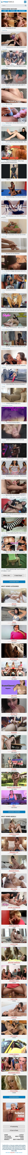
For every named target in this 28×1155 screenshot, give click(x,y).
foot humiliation (6, 87)
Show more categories (14, 811)
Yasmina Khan (14, 826)
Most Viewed (22, 10)
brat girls (4, 236)
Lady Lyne (14, 992)
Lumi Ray (14, 1010)
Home (7, 1)
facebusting (14, 1126)
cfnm (3, 292)
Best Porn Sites (18, 1139)
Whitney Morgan (14, 955)
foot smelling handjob (7, 329)
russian (14, 725)
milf (14, 798)
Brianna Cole (14, 973)
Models (6, 1139)
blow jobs (4, 49)
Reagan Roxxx (14, 863)
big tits (4, 441)
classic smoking (6, 348)
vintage (14, 633)
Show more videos (14, 581)
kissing (4, 367)
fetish (14, 762)
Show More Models (14, 1097)
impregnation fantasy (7, 405)
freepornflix (12, 1152)
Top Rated (12, 10)
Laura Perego (14, 1047)
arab (14, 615)
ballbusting (5, 535)
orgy (14, 670)
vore (3, 478)
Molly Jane (12, 497)
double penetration (6, 125)
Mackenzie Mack (14, 1065)
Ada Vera (14, 882)
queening (4, 30)
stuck (3, 386)
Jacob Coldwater (14, 900)
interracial (14, 651)
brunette (24, 497)
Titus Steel (14, 1083)
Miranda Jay (14, 845)
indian (14, 596)
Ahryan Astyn (14, 918)
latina (14, 743)
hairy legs (4, 106)
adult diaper (5, 68)
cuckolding (5, 273)
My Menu (25, 2)
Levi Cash (5, 497)
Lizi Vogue (14, 1028)
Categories (8, 1138)
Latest (4, 10)
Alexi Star (14, 937)
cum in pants (14, 1130)
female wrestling (6, 516)
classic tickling (5, 199)
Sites (22, 1138)
